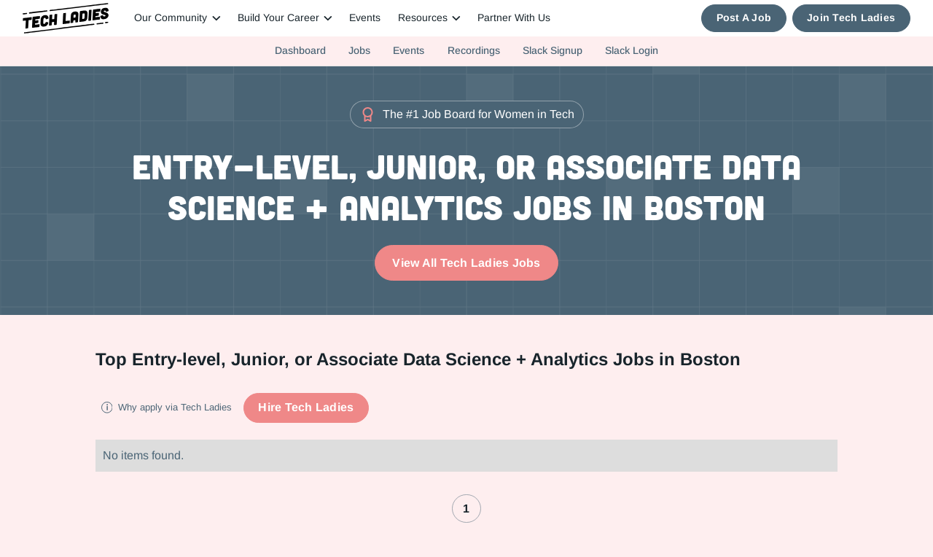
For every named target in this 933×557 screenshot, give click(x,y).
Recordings (474, 50)
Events (364, 17)
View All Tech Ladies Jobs (466, 263)
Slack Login (631, 50)
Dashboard (300, 50)
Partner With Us (513, 17)
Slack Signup (552, 50)
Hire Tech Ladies (306, 407)
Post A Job (744, 17)
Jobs (359, 50)
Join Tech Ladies (851, 17)
